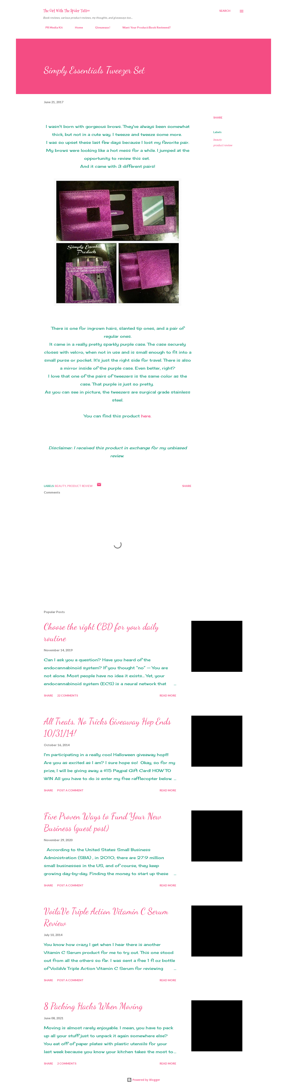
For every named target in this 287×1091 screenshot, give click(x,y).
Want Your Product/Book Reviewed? (144, 27)
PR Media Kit (51, 27)
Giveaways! (100, 27)
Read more (168, 695)
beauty (217, 139)
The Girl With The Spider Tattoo (66, 11)
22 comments (67, 695)
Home (77, 27)
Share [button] (217, 117)
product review (222, 145)
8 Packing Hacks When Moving (93, 1006)
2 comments (66, 1063)
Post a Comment (70, 790)
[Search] (224, 11)
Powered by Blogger (143, 1080)
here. (146, 415)
